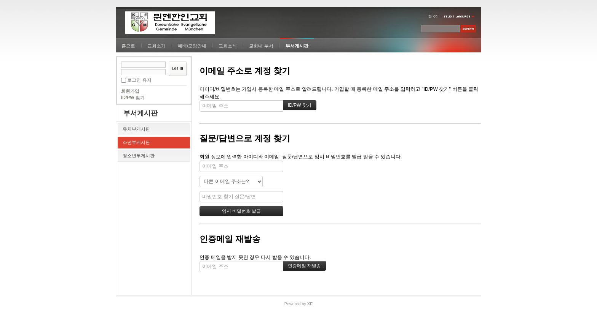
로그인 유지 (139, 80)
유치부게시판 (136, 129)
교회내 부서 (261, 46)
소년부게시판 (136, 142)
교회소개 (156, 46)
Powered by (298, 303)
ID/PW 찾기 (133, 97)
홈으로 (128, 46)
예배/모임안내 (192, 46)
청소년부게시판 (139, 155)
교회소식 (228, 46)
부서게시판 (297, 46)
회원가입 (130, 91)
